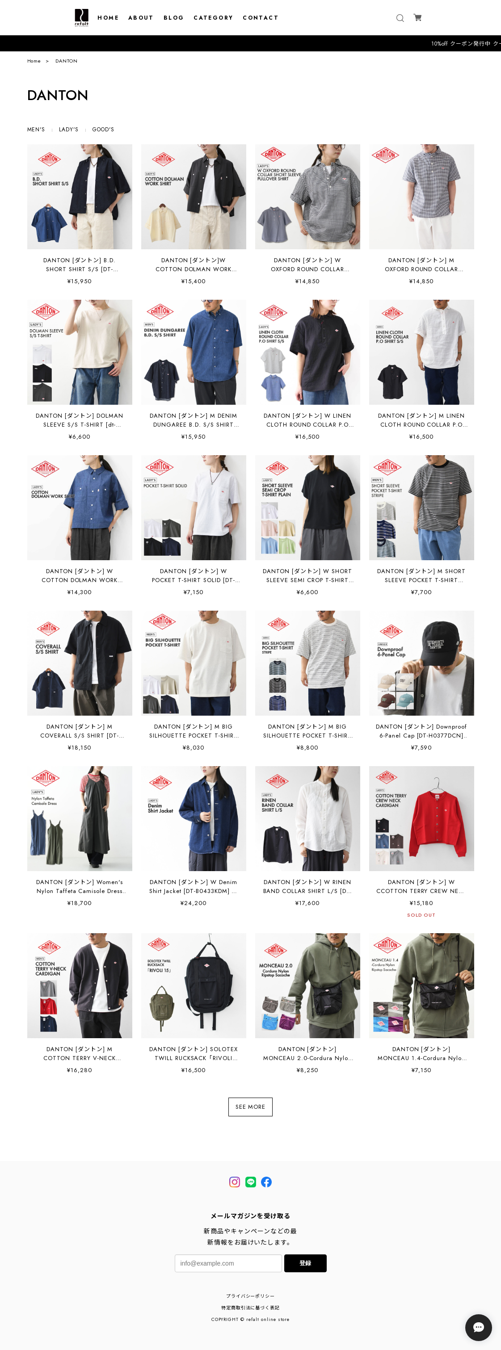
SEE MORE (251, 1107)
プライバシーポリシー (250, 1296)
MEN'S (36, 129)
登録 (305, 1263)
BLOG (174, 18)
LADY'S (69, 129)
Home (34, 60)
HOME (108, 18)
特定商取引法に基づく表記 (250, 1307)
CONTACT (261, 18)
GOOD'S (103, 129)
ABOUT (141, 18)
